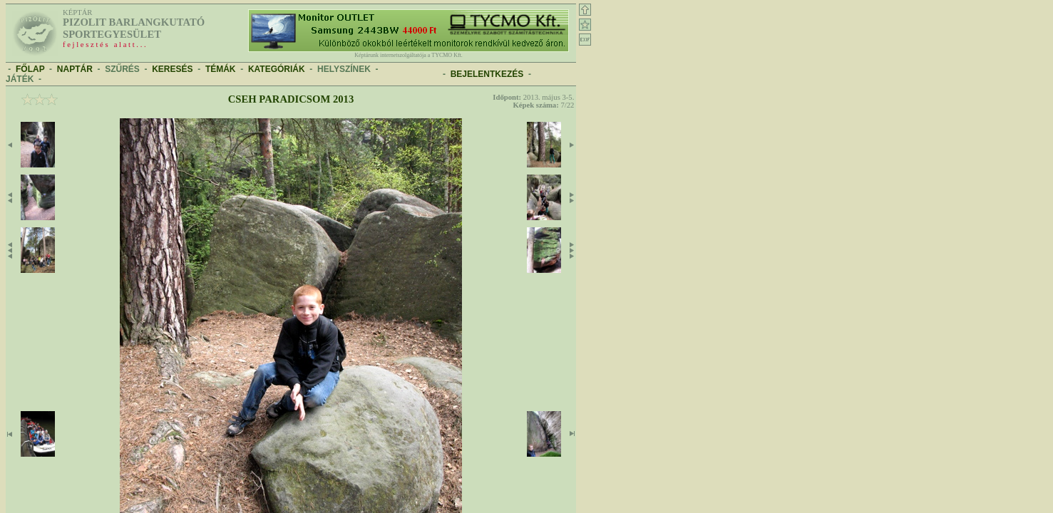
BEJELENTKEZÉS (487, 74)
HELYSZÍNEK (344, 69)
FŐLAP (30, 69)
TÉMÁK (220, 69)
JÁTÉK (20, 79)
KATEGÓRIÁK (276, 69)
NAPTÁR (75, 69)
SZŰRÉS (122, 69)
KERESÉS (172, 69)
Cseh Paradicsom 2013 (291, 99)
